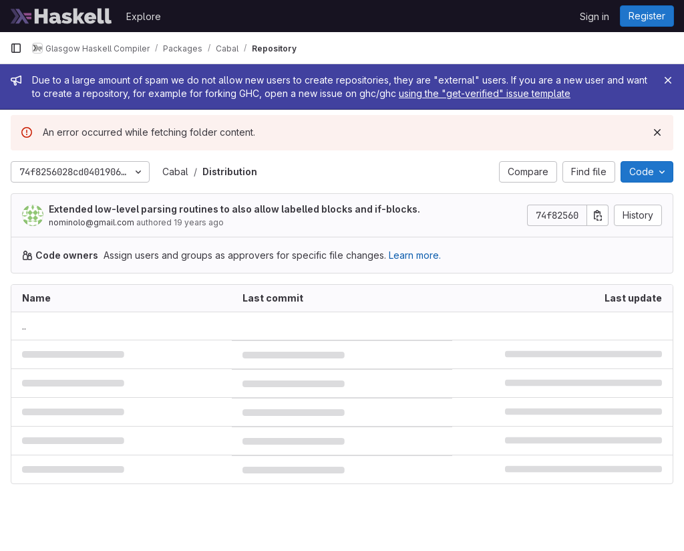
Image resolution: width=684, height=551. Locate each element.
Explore (143, 16)
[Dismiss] (657, 132)
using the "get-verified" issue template (484, 93)
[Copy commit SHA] (598, 215)
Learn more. (415, 255)
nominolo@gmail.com (91, 222)
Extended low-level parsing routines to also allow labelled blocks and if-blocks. (234, 209)
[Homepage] (61, 16)
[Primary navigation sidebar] (16, 48)
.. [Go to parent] (24, 326)
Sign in (594, 16)
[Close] (668, 80)
